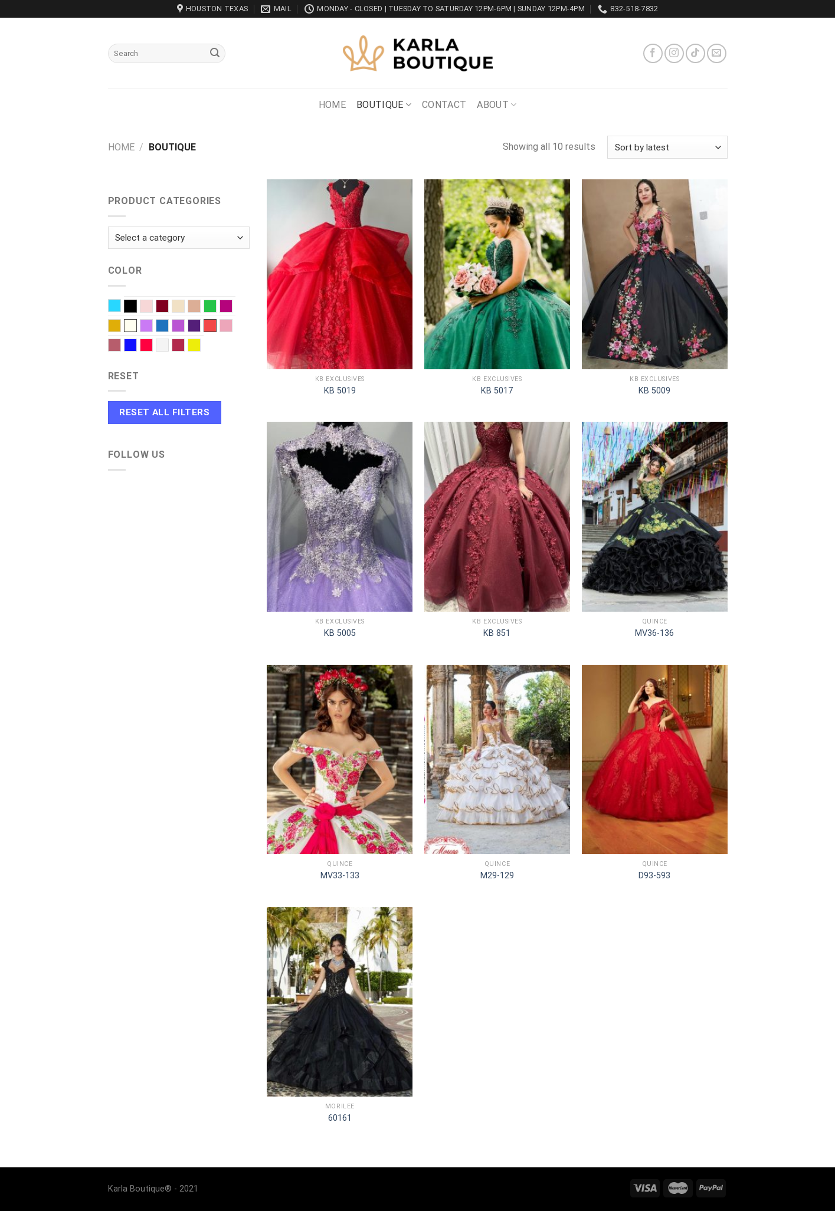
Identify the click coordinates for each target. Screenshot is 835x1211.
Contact (444, 104)
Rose (232, 326)
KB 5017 (497, 391)
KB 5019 (340, 391)
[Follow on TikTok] (695, 53)
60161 (340, 1118)
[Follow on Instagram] (674, 53)
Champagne (184, 307)
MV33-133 (339, 876)
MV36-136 (654, 633)
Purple (200, 326)
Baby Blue (120, 306)
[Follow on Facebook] (653, 53)
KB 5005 (340, 633)
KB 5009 (654, 391)
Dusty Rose (200, 307)
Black (130, 306)
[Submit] (215, 54)
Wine (184, 346)
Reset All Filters (164, 412)
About (496, 105)
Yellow (200, 346)
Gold (120, 326)
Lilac (152, 326)
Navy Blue (168, 326)
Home (332, 104)
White (168, 346)
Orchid (184, 326)
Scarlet (152, 346)
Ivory (130, 325)
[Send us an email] (716, 53)
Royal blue (136, 346)
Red (210, 325)
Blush (152, 307)
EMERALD (216, 307)
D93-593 (654, 876)
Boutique (383, 105)
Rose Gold (120, 346)
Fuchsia (232, 307)
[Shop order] (667, 147)
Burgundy (168, 307)
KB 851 (496, 633)
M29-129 (497, 876)
